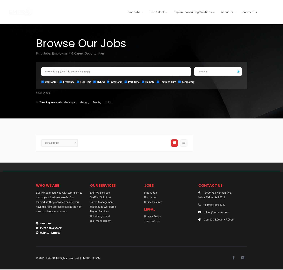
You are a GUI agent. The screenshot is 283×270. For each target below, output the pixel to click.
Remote (148, 82)
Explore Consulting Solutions (194, 12)
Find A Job (150, 193)
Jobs (108, 102)
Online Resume (153, 202)
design (84, 102)
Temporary (186, 82)
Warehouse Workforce (103, 207)
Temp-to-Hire (166, 82)
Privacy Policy (152, 217)
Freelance (67, 82)
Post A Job (150, 197)
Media (96, 102)
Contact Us (249, 12)
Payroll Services (99, 211)
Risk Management (100, 221)
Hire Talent (158, 12)
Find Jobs (135, 12)
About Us (228, 12)
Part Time (132, 82)
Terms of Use (152, 221)
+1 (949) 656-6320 (215, 205)
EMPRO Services (100, 193)
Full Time (84, 82)
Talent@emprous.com (216, 212)
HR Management (100, 216)
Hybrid (99, 82)
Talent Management (102, 202)
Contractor (49, 82)
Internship (114, 82)
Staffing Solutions (100, 197)
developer (70, 102)
